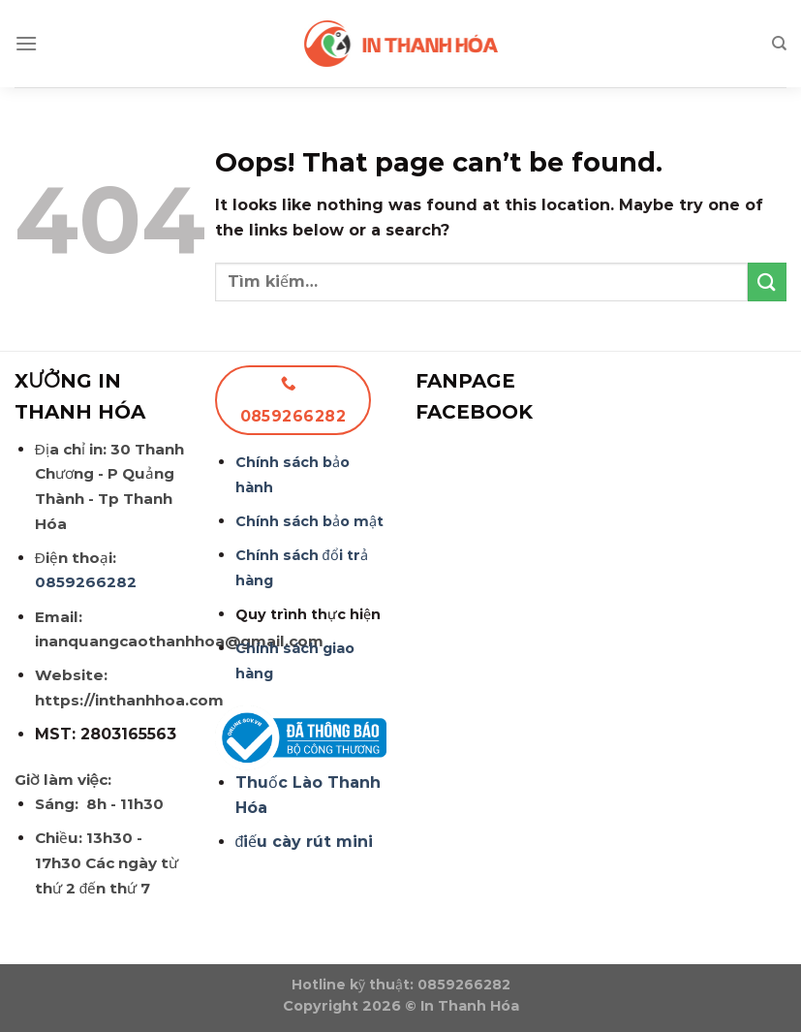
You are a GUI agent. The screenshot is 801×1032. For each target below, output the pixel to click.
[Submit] (767, 281)
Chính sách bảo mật (309, 521)
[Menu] (26, 43)
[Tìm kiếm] (779, 43)
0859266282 (86, 582)
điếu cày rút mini (304, 841)
